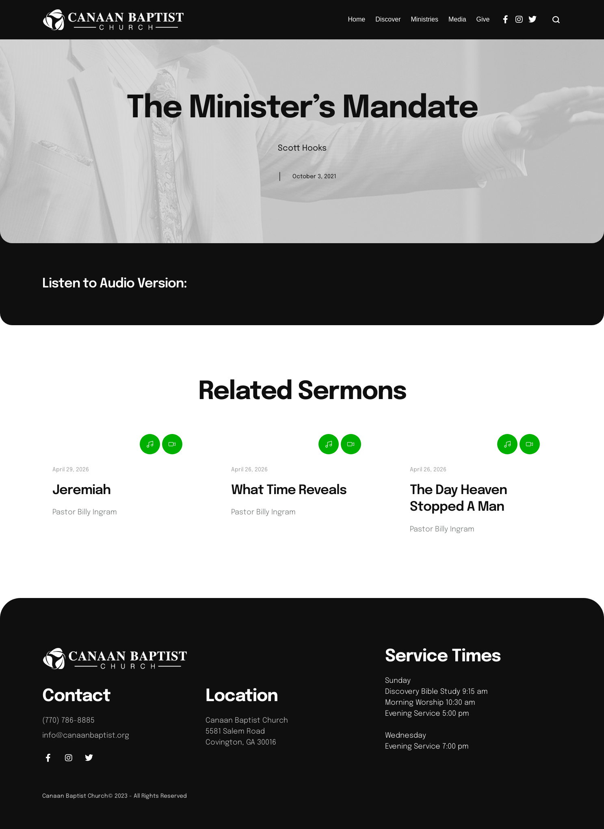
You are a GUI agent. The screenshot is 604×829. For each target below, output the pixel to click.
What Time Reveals (288, 490)
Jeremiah (81, 490)
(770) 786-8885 (68, 720)
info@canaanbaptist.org (85, 735)
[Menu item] (357, 19)
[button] (556, 19)
